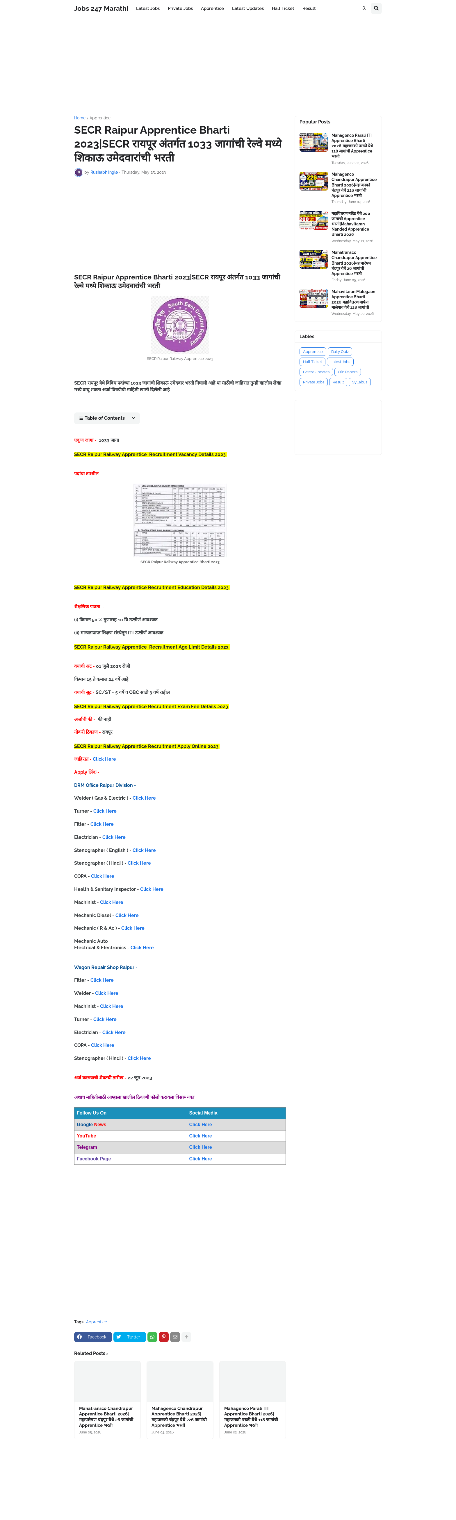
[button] (364, 8)
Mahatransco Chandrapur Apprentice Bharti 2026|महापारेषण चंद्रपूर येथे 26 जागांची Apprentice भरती (106, 1417)
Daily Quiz (340, 351)
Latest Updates (316, 372)
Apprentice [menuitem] (212, 8)
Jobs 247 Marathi (101, 8)
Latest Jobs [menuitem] (148, 8)
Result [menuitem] (309, 8)
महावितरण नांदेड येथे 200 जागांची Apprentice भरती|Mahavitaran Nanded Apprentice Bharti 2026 (351, 224)
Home (80, 118)
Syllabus (359, 382)
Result (338, 382)
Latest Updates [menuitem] (248, 8)
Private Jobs (313, 382)
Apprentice (100, 118)
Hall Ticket (312, 362)
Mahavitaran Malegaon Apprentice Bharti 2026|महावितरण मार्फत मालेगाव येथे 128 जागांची (353, 299)
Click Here (104, 759)
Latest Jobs (340, 362)
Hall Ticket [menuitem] (283, 8)
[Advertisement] (228, 66)
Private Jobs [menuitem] (180, 8)
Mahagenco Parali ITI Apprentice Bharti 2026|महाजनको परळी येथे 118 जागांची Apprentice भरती (251, 1417)
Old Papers (347, 372)
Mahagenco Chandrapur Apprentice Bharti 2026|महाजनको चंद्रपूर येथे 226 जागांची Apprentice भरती (179, 1417)
